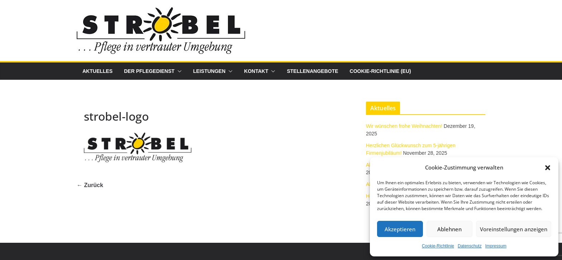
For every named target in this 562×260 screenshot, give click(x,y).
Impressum (495, 246)
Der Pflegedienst (149, 71)
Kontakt (256, 71)
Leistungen (209, 71)
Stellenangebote (312, 71)
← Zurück (90, 185)
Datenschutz (470, 246)
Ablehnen (449, 229)
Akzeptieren (400, 229)
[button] (547, 167)
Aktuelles (97, 71)
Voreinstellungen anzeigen (513, 229)
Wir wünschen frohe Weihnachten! (404, 126)
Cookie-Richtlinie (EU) (380, 71)
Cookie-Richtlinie (438, 246)
